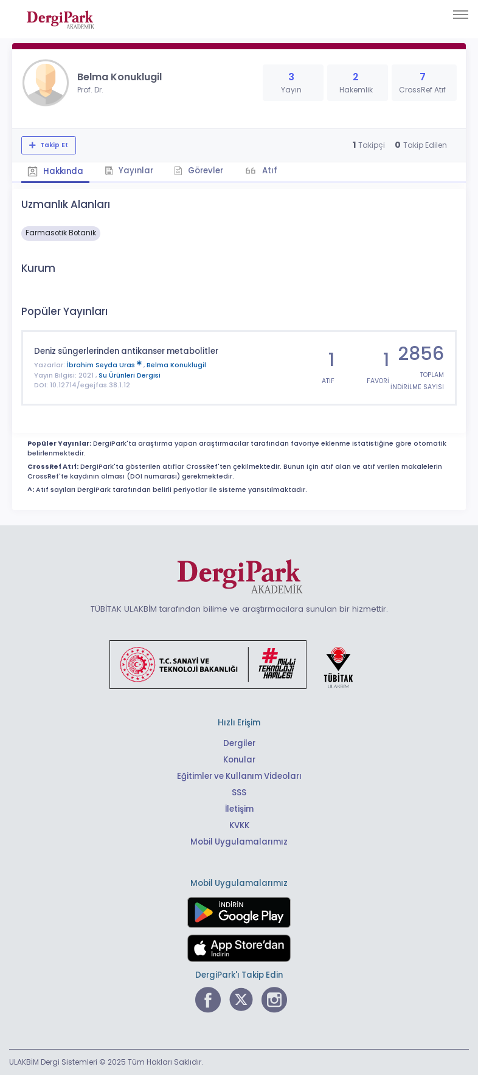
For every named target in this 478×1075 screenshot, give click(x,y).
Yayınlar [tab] (129, 170)
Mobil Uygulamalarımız (239, 842)
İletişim (239, 809)
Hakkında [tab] (55, 171)
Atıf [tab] (269, 170)
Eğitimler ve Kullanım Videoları (239, 776)
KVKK (239, 825)
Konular (239, 760)
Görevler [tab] (199, 170)
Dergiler (239, 743)
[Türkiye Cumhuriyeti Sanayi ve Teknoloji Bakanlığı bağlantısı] (239, 664)
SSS (239, 792)
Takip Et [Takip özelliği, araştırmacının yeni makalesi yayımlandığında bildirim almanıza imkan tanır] (53, 145)
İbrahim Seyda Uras (105, 365)
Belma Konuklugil (176, 365)
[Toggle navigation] (460, 14)
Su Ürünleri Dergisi (130, 374)
